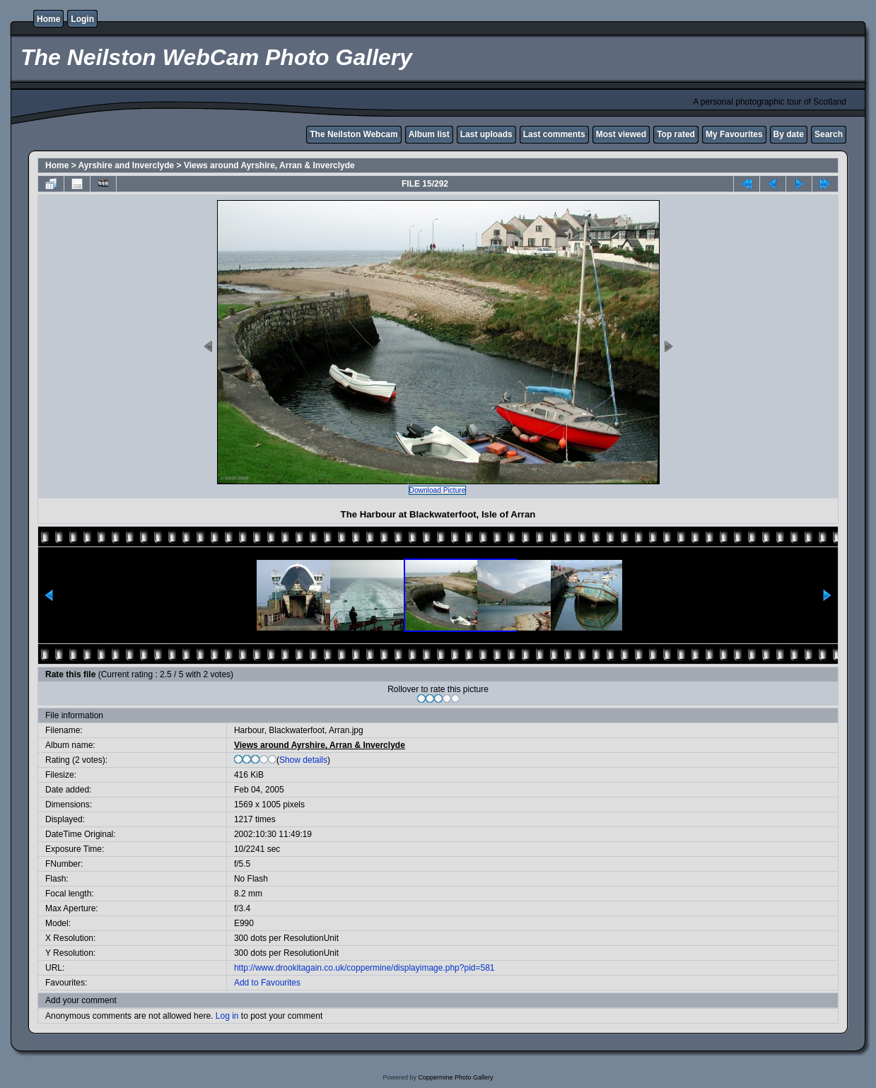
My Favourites (734, 134)
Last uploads (486, 134)
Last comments (554, 134)
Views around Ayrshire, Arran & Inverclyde (269, 165)
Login (82, 19)
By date (788, 134)
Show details (303, 760)
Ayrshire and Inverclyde (126, 165)
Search (828, 134)
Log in (227, 1016)
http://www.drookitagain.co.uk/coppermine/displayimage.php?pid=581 (364, 968)
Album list (429, 134)
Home (48, 19)
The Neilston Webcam (353, 134)
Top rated (676, 134)
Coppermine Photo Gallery (455, 1077)
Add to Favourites (267, 983)
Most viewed (621, 134)
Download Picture (437, 490)
